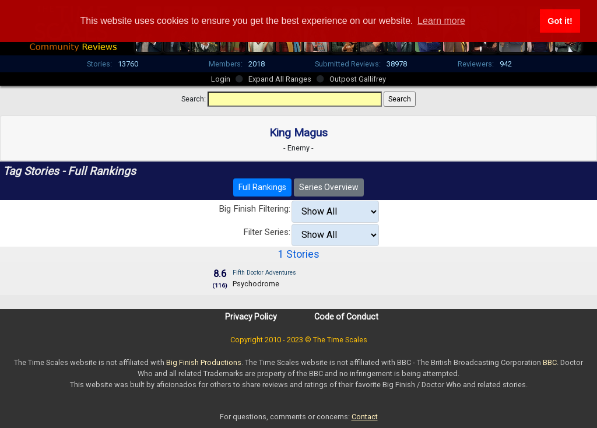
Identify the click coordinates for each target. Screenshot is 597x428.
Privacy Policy (251, 316)
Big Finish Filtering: (254, 209)
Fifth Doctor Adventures (264, 272)
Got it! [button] (559, 21)
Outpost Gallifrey (357, 79)
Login (220, 79)
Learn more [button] (441, 21)
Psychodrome (256, 283)
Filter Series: (266, 232)
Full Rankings (262, 187)
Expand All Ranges (279, 79)
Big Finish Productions (203, 362)
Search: (193, 98)
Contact (365, 416)
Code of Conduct (346, 316)
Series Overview (329, 187)
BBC (550, 362)
